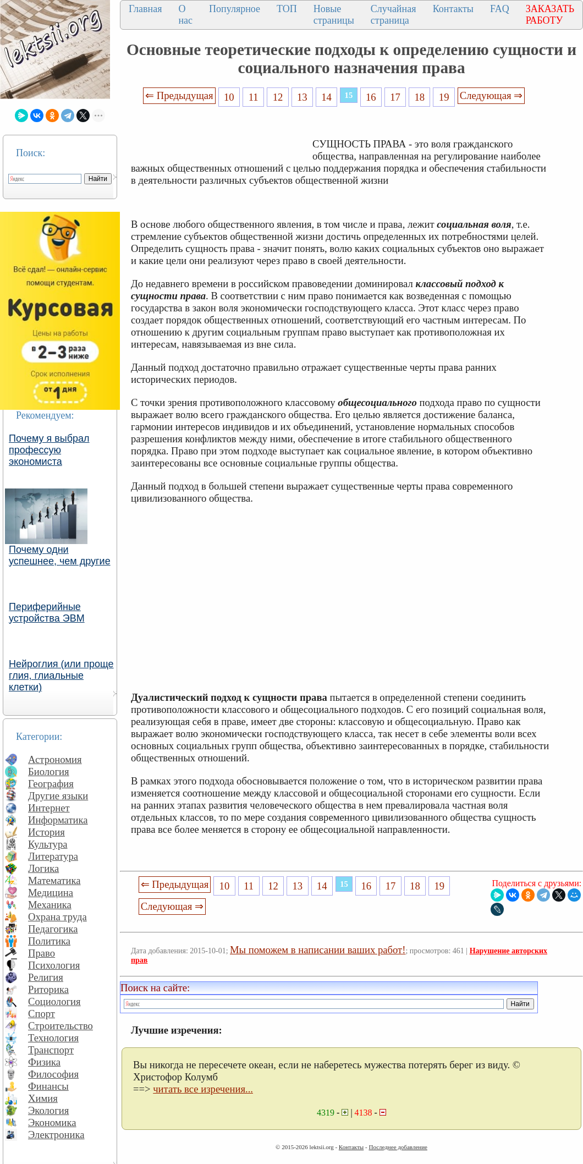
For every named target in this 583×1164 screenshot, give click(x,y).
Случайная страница (393, 14)
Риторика (48, 989)
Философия (53, 1074)
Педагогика (53, 929)
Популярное (234, 8)
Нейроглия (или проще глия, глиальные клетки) (61, 675)
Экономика (52, 1122)
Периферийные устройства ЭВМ (47, 612)
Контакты (453, 8)
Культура (48, 844)
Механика (50, 904)
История (46, 832)
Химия (43, 1098)
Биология (48, 771)
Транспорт (51, 1050)
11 (253, 97)
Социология (54, 1001)
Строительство (60, 1025)
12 (278, 97)
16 (371, 97)
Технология (53, 1038)
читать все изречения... (203, 1089)
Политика (49, 941)
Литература (53, 856)
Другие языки (58, 795)
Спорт (41, 1013)
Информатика (58, 820)
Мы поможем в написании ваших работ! (317, 950)
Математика (54, 880)
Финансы (48, 1086)
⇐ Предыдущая (179, 95)
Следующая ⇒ (491, 95)
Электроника (56, 1134)
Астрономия (55, 759)
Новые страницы (334, 14)
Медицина (50, 892)
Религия (45, 977)
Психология (54, 965)
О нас (185, 14)
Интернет (49, 808)
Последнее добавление (398, 1147)
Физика (44, 1062)
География (51, 783)
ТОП (287, 8)
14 (326, 97)
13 (302, 97)
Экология (48, 1110)
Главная (145, 8)
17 (395, 97)
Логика (43, 868)
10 (229, 97)
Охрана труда (57, 917)
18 (420, 97)
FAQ (499, 8)
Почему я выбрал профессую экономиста (49, 450)
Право (41, 953)
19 (444, 97)
